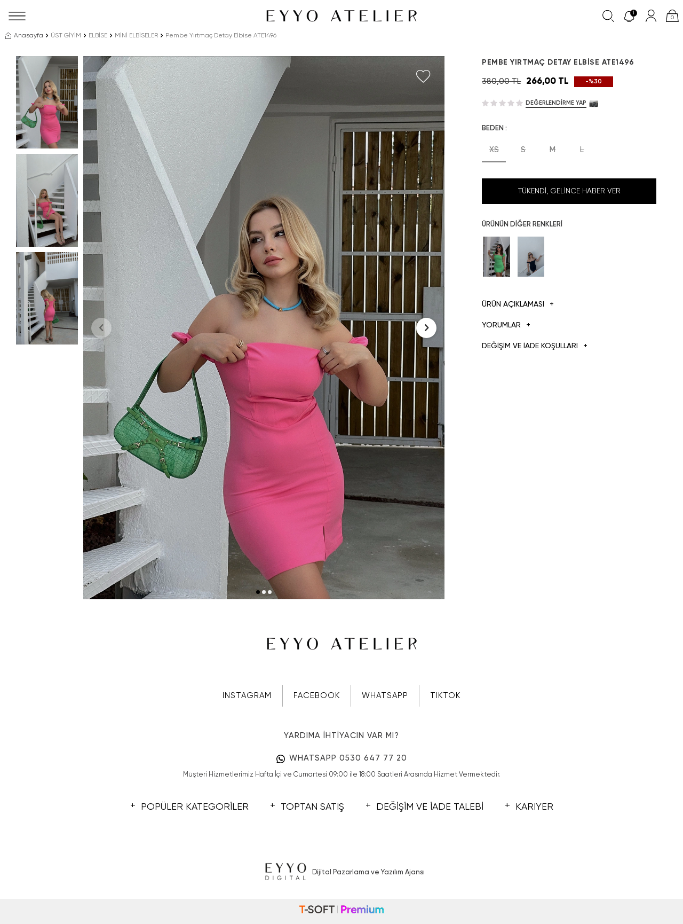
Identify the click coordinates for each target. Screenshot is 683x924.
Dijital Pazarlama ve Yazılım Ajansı (342, 872)
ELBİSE (98, 36)
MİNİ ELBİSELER (136, 36)
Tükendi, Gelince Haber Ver (569, 191)
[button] (258, 592)
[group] (264, 327)
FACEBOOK (316, 696)
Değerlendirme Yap (556, 103)
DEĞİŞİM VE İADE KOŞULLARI (534, 346)
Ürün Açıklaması (518, 305)
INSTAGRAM (247, 696)
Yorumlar (506, 325)
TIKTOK (445, 696)
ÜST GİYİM (66, 36)
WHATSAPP (385, 696)
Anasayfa (24, 36)
